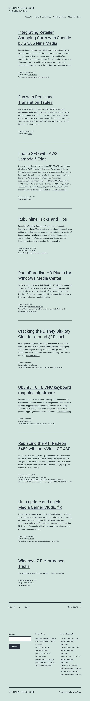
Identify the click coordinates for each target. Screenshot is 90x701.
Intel (38, 477)
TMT (64, 482)
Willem (63, 656)
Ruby (33, 250)
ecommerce (27, 77)
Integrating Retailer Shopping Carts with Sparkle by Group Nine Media (44, 38)
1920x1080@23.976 (35, 479)
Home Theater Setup (43, 17)
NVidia (51, 482)
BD (24, 367)
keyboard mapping (35, 423)
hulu (31, 541)
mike (62, 647)
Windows (40, 306)
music (50, 309)
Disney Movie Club (40, 367)
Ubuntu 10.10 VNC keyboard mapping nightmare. (70, 641)
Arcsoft (59, 479)
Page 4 (27, 607)
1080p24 (26, 479)
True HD (69, 482)
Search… (12, 634)
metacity (44, 423)
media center (44, 482)
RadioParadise (61, 309)
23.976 (45, 479)
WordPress (77, 692)
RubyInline (36, 253)
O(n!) (26, 253)
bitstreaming (22, 482)
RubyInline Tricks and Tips (42, 219)
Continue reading (65, 65)
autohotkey (35, 309)
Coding (30, 134)
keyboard (26, 423)
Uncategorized (32, 74)
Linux (29, 250)
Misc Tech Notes (74, 17)
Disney (32, 367)
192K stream (27, 309)
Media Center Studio (48, 541)
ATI (63, 479)
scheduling (44, 253)
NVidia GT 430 (58, 482)
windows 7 (26, 585)
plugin (54, 309)
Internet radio (43, 309)
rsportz (30, 253)
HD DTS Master (31, 482)
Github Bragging (59, 17)
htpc (38, 482)
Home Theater (32, 306)
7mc (49, 479)
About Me (29, 17)
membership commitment (55, 367)
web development (43, 77)
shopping (34, 77)
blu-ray (28, 367)
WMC (35, 311)
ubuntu (50, 423)
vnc (54, 423)
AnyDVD (53, 479)
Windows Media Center (25, 311)
